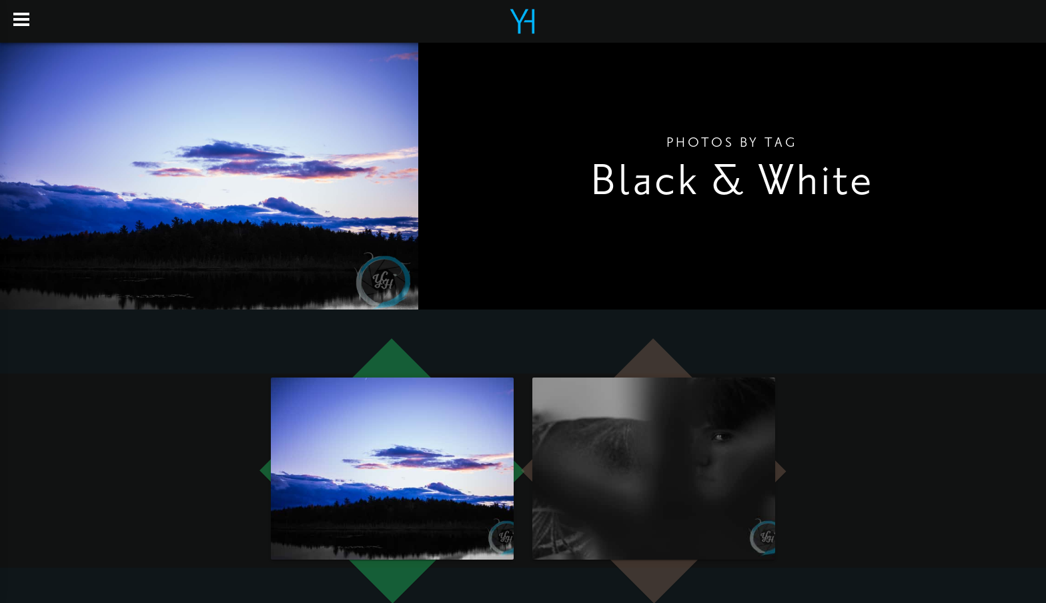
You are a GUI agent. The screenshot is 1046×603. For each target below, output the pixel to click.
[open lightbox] (392, 469)
